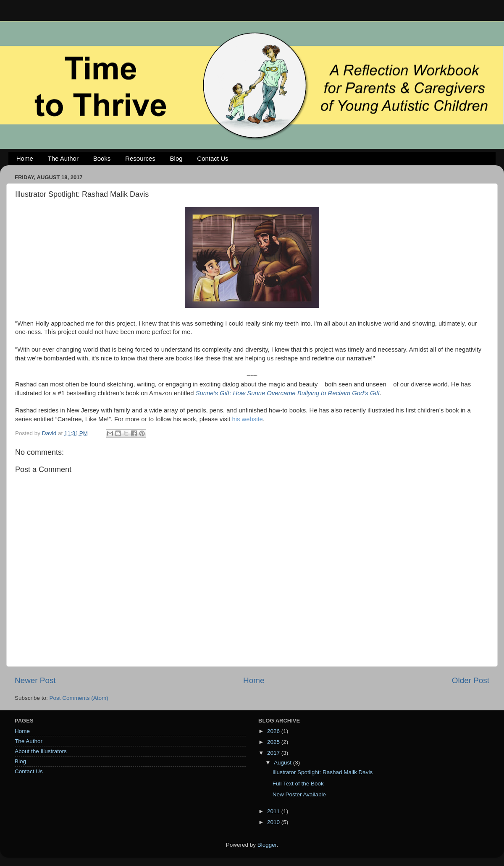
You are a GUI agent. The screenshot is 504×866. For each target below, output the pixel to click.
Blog (176, 158)
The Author (63, 158)
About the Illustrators (41, 751)
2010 (274, 822)
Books (102, 158)
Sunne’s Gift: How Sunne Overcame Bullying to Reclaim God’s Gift (288, 393)
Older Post (470, 680)
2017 (274, 753)
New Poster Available (299, 794)
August (283, 762)
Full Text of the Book (298, 783)
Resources (140, 158)
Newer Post (35, 680)
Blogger (267, 845)
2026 (274, 731)
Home (24, 158)
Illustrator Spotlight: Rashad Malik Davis (323, 772)
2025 (274, 742)
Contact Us (212, 158)
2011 (274, 811)
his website (247, 419)
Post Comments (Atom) (79, 698)
